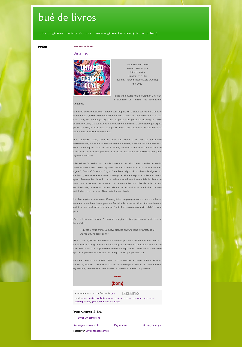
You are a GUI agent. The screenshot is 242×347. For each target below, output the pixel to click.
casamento (130, 298)
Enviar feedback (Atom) (98, 330)
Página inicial (121, 325)
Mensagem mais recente (86, 325)
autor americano (116, 298)
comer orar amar (145, 298)
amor (84, 298)
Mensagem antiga (152, 325)
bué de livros (67, 17)
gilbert (95, 301)
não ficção (115, 301)
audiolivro (102, 298)
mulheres (104, 301)
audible (92, 298)
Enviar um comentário (89, 317)
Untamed (80, 53)
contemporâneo (82, 301)
